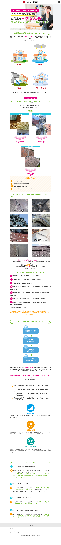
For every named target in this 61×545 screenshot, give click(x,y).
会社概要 (12, 528)
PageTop (30, 525)
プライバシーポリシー (15, 532)
